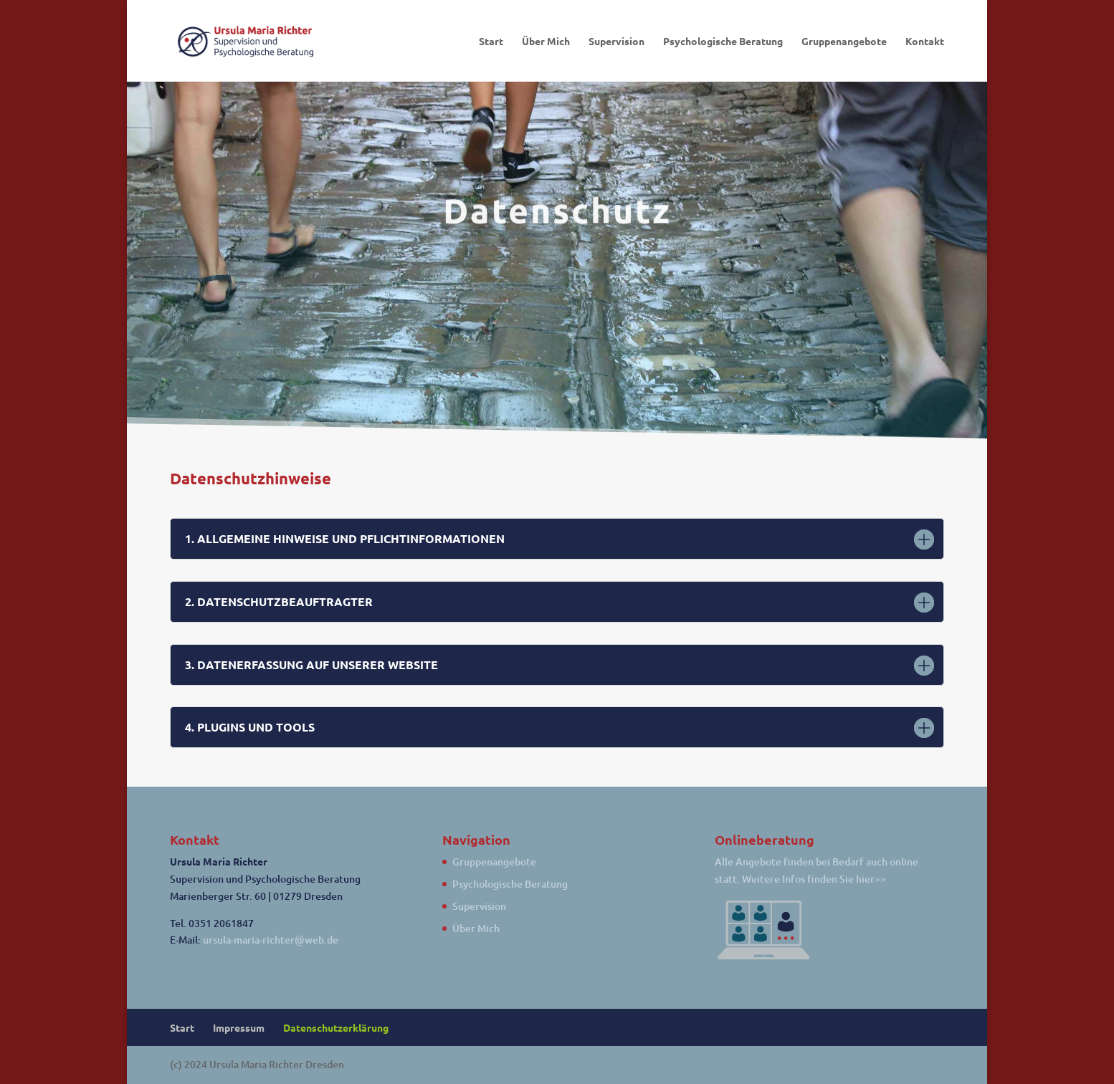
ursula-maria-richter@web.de (270, 939)
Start (491, 41)
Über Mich (546, 41)
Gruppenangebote (844, 41)
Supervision (616, 41)
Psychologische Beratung (723, 41)
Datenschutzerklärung (336, 1027)
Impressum (239, 1027)
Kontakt (924, 41)
